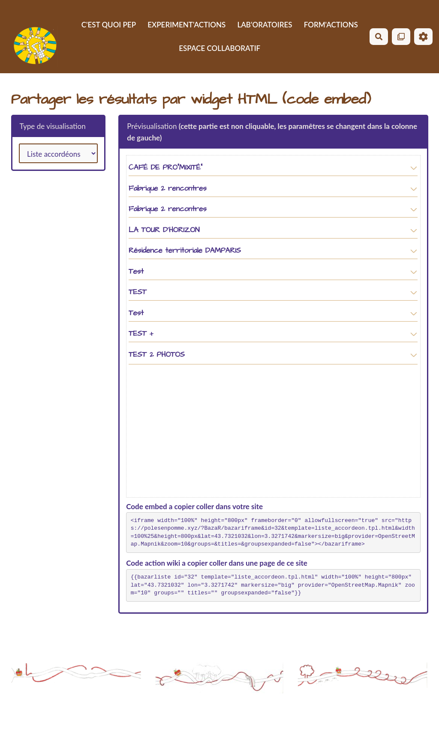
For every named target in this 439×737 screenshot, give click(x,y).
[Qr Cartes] (401, 36)
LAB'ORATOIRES (264, 24)
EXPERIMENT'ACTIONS (186, 24)
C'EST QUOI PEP (108, 24)
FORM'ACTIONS (331, 24)
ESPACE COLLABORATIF (219, 48)
